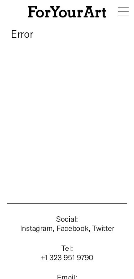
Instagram (36, 227)
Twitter (103, 227)
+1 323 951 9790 (67, 257)
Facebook (72, 227)
